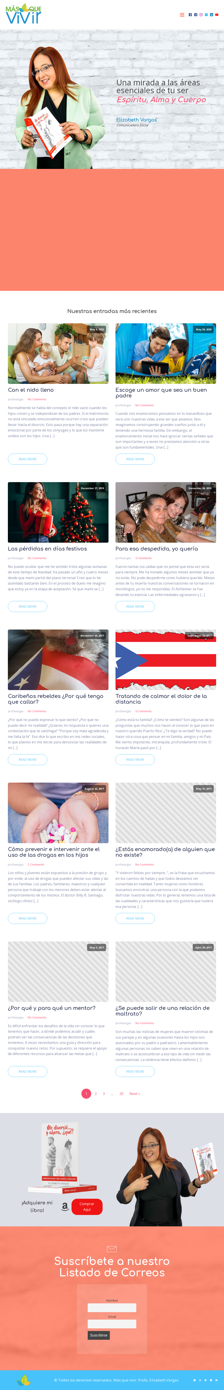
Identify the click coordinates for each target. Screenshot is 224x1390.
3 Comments (143, 558)
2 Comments (36, 864)
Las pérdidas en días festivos (47, 549)
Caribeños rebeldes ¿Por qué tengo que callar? (55, 699)
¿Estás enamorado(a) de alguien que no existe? (165, 852)
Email (112, 1317)
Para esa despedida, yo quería (157, 549)
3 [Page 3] (104, 1093)
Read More (28, 459)
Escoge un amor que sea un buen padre (161, 393)
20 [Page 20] (121, 1093)
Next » (135, 1093)
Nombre (112, 1300)
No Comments (37, 399)
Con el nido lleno (31, 390)
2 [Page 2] (96, 1093)
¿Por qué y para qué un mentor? (51, 1008)
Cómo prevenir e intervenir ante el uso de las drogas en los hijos (54, 852)
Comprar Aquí (87, 1206)
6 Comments (143, 711)
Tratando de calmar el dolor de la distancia (161, 699)
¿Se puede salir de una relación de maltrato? (163, 1011)
